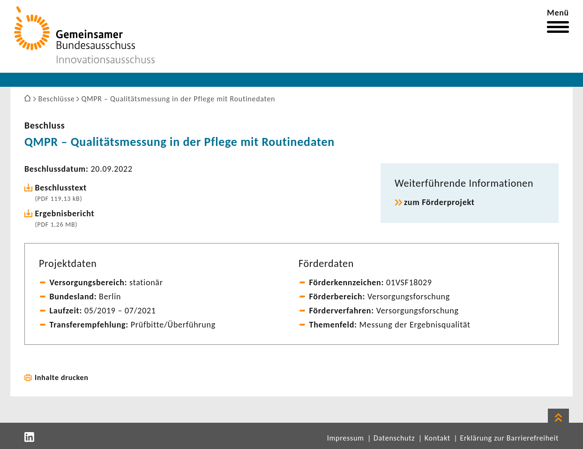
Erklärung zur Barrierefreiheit (509, 438)
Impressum (345, 438)
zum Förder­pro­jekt (439, 202)
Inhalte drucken (62, 377)
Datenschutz (394, 438)
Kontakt (437, 438)
